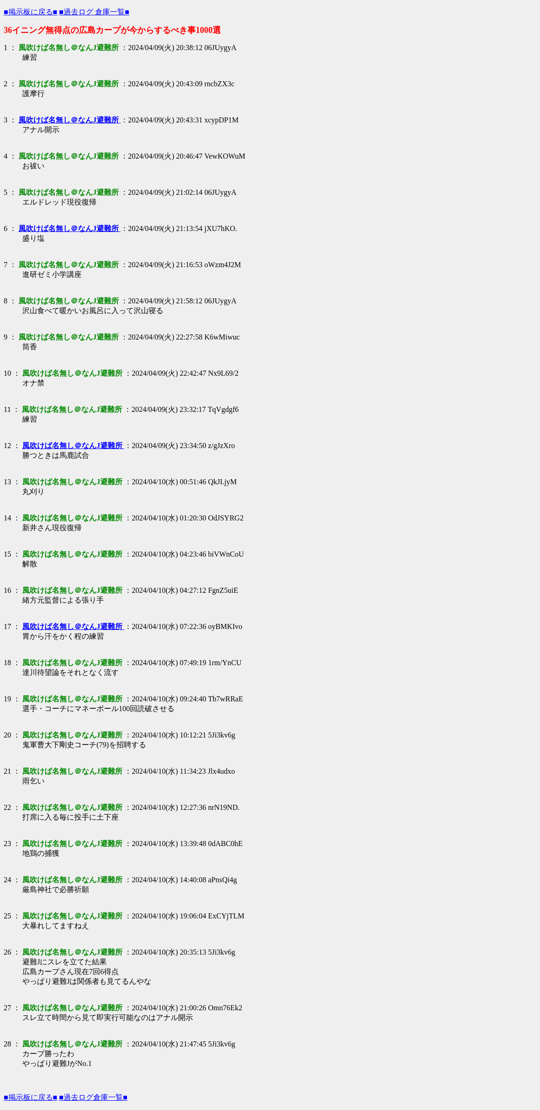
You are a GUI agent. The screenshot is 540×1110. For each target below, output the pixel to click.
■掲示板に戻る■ (30, 12)
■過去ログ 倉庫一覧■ (94, 12)
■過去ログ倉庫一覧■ (93, 1097)
